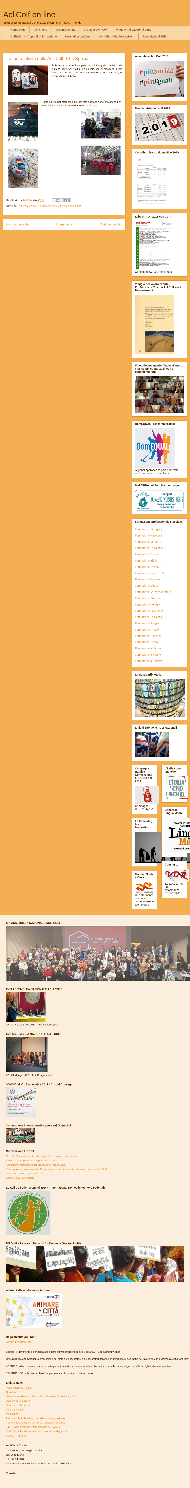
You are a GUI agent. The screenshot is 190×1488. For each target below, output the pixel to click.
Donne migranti (37, 205)
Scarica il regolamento (18, 1341)
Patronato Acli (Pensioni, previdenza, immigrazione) (35, 1418)
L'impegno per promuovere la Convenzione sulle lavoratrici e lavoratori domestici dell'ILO (56, 1169)
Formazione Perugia (147, 604)
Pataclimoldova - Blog (18, 1387)
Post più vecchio (111, 224)
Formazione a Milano (148, 654)
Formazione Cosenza (148, 635)
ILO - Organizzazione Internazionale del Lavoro (33, 1426)
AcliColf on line (29, 14)
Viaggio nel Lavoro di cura (133, 29)
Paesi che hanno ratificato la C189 (25, 1173)
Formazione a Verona (148, 648)
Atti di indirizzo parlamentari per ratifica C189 (31, 1160)
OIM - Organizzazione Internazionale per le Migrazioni (36, 1431)
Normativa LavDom (78, 36)
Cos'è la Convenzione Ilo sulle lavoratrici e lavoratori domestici (41, 1156)
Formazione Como (146, 642)
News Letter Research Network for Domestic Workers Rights (40, 1396)
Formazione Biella (146, 560)
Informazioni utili (56, 205)
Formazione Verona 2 (148, 541)
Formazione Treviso (147, 554)
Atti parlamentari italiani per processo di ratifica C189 (36, 1164)
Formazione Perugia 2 (148, 529)
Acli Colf (22, 205)
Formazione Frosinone (149, 610)
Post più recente (17, 224)
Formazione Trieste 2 (148, 566)
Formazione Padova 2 (148, 535)
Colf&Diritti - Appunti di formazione (33, 36)
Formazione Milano (147, 585)
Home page (17, 29)
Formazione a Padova (148, 661)
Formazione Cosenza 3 (149, 573)
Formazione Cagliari (147, 579)
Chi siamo (40, 29)
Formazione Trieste (147, 629)
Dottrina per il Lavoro (18, 1400)
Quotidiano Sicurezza (18, 1405)
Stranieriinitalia (14, 1409)
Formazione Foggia (147, 623)
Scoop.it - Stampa (16, 1435)
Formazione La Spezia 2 (150, 548)
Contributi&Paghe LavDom (116, 36)
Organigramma (65, 29)
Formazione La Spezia (149, 617)
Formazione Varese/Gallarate (153, 592)
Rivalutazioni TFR (154, 36)
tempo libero (74, 205)
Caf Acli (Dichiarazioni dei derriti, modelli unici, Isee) (35, 1422)
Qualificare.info (14, 1392)
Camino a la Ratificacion (20, 1177)
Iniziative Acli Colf (95, 29)
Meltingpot (12, 1413)
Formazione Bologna (148, 598)
